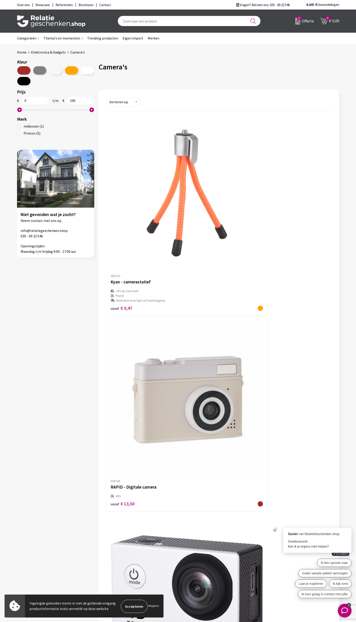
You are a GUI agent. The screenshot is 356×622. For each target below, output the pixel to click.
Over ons (110, 537)
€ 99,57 (122, 446)
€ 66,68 (198, 333)
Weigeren (153, 606)
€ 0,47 (121, 221)
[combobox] (189, 21)
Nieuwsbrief (113, 545)
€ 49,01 (122, 333)
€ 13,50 (198, 211)
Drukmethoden (115, 559)
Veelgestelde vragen (119, 552)
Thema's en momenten (62, 38)
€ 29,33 (273, 216)
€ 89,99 (273, 333)
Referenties (193, 559)
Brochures (192, 552)
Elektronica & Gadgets (48, 52)
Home (22, 52)
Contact (190, 537)
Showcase (191, 545)
